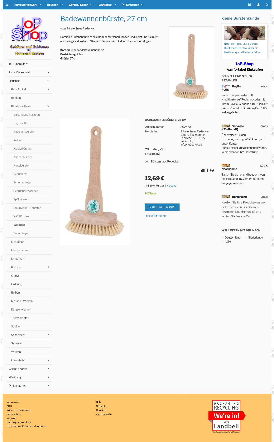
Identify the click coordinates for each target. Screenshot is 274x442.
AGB (9, 406)
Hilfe (99, 402)
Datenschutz (14, 414)
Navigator (102, 406)
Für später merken (156, 215)
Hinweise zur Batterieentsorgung (26, 426)
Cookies (101, 410)
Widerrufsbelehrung (19, 410)
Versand (171, 185)
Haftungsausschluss (19, 422)
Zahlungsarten (104, 414)
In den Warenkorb (162, 207)
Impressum (13, 402)
